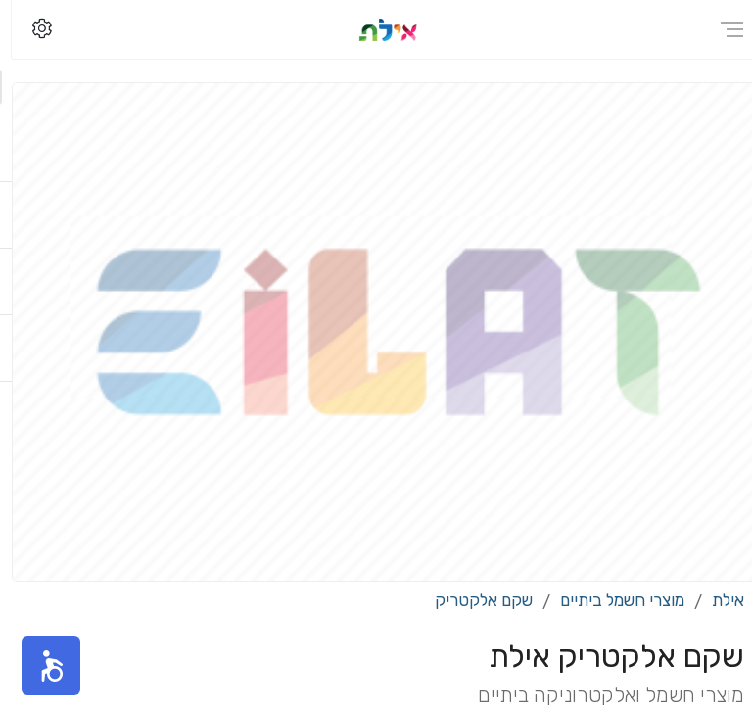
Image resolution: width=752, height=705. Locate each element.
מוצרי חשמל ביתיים (610, 600)
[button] (39, 665)
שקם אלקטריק (472, 600)
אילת (716, 600)
